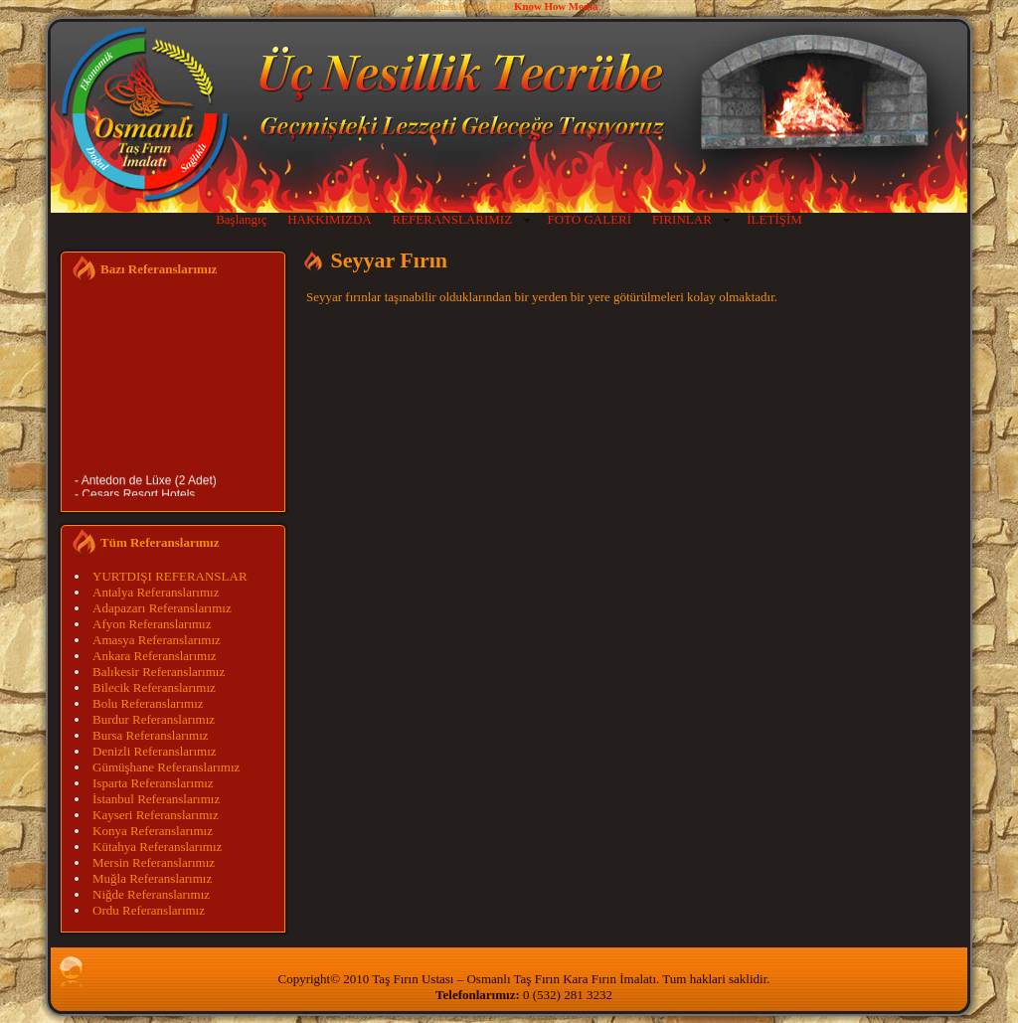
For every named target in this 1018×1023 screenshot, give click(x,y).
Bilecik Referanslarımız (154, 687)
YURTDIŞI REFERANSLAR (170, 576)
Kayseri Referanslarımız (155, 814)
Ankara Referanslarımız (154, 655)
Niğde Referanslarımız (151, 894)
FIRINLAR (682, 219)
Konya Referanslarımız (152, 830)
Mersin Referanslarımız (153, 862)
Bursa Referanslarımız (150, 735)
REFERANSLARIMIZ (452, 219)
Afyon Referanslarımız (151, 623)
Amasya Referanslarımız (156, 639)
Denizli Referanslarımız (154, 751)
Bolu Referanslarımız (148, 703)
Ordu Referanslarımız (148, 910)
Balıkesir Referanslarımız (158, 671)
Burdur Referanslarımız (153, 719)
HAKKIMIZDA (329, 219)
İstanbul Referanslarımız (156, 798)
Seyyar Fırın (389, 260)
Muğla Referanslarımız (152, 878)
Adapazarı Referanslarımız (162, 607)
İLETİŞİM (774, 219)
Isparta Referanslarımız (153, 782)
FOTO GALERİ (589, 219)
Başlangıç (241, 219)
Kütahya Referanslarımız (157, 846)
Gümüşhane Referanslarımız (166, 767)
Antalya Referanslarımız (155, 592)
